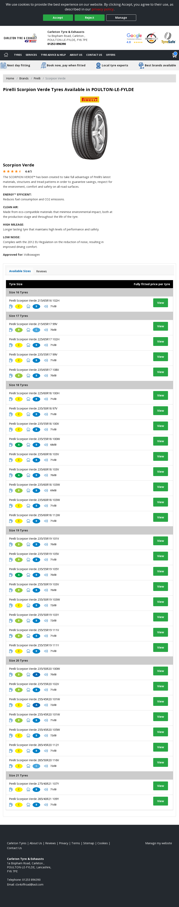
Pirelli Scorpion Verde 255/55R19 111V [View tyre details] (34, 630)
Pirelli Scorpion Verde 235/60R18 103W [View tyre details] (34, 484)
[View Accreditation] (151, 38)
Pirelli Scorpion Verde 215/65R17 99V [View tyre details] (33, 324)
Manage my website (158, 843)
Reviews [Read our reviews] (50, 843)
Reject (89, 17)
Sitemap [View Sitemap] (88, 843)
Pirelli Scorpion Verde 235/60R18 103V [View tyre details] (34, 454)
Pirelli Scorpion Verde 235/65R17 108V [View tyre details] (34, 370)
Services (31, 55)
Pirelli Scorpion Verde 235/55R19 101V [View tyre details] (34, 538)
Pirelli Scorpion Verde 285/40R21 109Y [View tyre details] (34, 799)
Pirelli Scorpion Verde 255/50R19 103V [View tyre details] (34, 584)
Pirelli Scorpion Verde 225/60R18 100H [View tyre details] (34, 393)
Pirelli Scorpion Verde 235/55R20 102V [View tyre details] (34, 684)
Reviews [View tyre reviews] (41, 271)
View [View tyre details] (160, 303)
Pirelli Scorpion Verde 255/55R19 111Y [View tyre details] (34, 645)
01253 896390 (56, 44)
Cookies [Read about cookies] (102, 843)
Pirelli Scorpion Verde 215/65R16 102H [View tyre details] (34, 300)
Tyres (18, 55)
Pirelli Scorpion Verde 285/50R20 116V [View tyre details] (34, 760)
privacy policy (103, 9)
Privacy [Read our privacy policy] (63, 843)
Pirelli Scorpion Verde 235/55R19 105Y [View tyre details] (34, 569)
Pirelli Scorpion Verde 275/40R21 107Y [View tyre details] (34, 783)
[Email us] (29, 884)
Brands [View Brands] (24, 78)
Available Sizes (20, 271)
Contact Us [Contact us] (94, 55)
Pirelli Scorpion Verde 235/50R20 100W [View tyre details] (34, 669)
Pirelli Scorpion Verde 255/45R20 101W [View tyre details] (34, 699)
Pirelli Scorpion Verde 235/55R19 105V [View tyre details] (34, 554)
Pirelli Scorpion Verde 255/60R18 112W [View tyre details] (34, 515)
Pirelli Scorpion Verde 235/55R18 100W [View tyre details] (34, 439)
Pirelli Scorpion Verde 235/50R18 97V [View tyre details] (33, 408)
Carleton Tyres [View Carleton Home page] (16, 843)
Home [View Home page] (10, 78)
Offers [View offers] (110, 55)
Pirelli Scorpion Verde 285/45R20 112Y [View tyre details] (34, 745)
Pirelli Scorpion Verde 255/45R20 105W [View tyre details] (34, 730)
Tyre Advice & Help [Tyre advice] (53, 55)
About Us (76, 55)
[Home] (6, 55)
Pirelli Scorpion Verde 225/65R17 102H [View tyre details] (34, 339)
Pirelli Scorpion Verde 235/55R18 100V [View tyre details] (34, 424)
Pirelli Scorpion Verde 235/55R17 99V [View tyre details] (33, 354)
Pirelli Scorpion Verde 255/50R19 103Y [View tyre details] (34, 615)
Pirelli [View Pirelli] (37, 78)
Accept (58, 17)
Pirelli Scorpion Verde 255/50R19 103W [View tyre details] (34, 599)
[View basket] (174, 55)
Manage (121, 17)
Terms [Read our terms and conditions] (75, 843)
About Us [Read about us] (36, 843)
